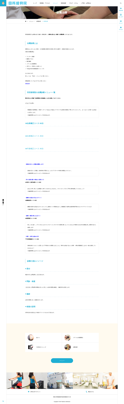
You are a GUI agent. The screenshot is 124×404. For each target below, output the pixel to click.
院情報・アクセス (45, 3)
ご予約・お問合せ (86, 3)
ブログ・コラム (73, 3)
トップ (35, 3)
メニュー (55, 3)
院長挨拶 (63, 3)
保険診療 (27, 83)
